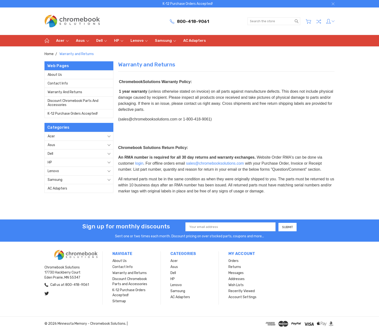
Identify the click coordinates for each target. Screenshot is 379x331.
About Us (55, 75)
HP (118, 40)
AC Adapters (194, 40)
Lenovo (139, 40)
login (139, 163)
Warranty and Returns (65, 92)
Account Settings (242, 297)
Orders (233, 261)
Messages (236, 273)
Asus (82, 40)
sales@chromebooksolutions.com (215, 163)
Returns (234, 267)
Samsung (165, 40)
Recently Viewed (241, 291)
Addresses (236, 279)
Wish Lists (236, 285)
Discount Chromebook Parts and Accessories (73, 103)
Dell (101, 40)
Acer (62, 40)
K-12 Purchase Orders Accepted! (73, 114)
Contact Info (58, 83)
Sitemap (119, 301)
